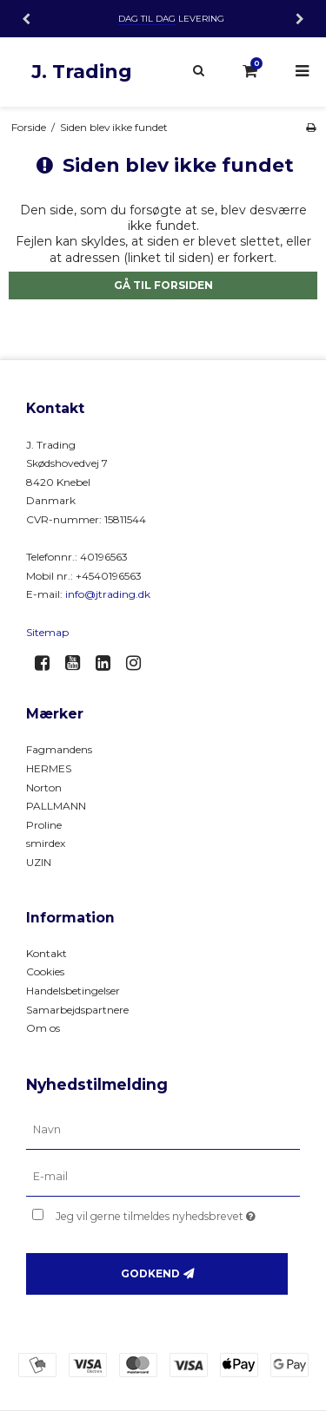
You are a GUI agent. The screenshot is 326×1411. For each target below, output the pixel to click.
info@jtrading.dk (107, 593)
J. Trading (81, 71)
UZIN (38, 862)
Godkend (150, 1273)
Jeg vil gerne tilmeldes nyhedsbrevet (162, 1213)
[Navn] (163, 1130)
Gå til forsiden (163, 285)
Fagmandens (59, 749)
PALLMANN (56, 805)
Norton (44, 787)
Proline (44, 824)
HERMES (48, 768)
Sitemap (47, 632)
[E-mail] (163, 1177)
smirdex (45, 843)
